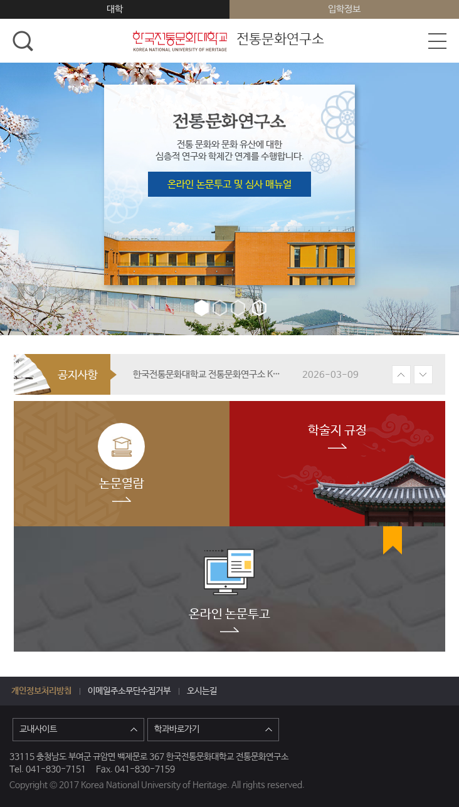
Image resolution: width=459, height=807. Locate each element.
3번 (238, 307)
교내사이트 (78, 729)
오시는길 (202, 691)
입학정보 (344, 9)
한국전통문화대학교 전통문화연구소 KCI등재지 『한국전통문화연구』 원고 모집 (208, 374)
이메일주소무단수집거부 (129, 691)
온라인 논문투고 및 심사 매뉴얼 (229, 184)
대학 (115, 9)
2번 (220, 307)
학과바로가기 (213, 729)
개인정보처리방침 (41, 691)
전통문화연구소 (227, 41)
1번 (201, 307)
